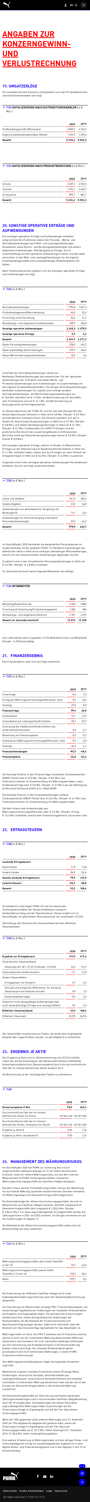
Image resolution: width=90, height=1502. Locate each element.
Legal (49, 1491)
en (71, 5)
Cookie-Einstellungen (31, 1491)
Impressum (61, 1491)
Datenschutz (10, 1491)
